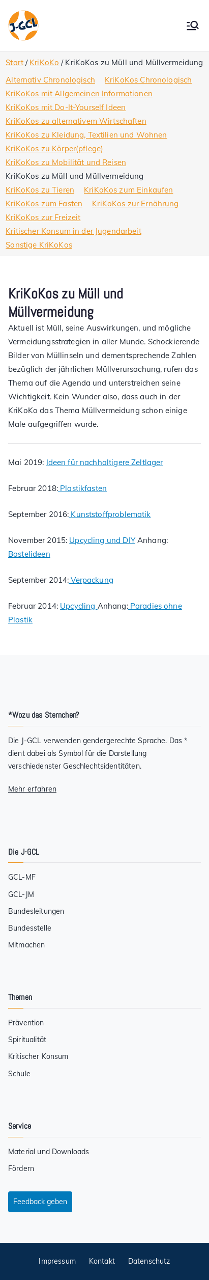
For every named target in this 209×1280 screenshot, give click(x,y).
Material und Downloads (48, 1151)
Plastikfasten (82, 488)
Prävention (26, 1022)
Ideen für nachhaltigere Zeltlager (104, 462)
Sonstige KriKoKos (39, 245)
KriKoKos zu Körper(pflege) (54, 148)
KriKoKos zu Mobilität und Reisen (66, 162)
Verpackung (91, 580)
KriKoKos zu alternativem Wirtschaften (76, 121)
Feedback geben (40, 1201)
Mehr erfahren (32, 789)
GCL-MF (22, 877)
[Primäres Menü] (193, 25)
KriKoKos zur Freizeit (43, 217)
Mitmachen (26, 944)
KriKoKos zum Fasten (44, 203)
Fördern (21, 1168)
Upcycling (79, 606)
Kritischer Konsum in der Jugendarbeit (73, 231)
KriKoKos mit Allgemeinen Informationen (79, 93)
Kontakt (102, 1261)
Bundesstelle (29, 928)
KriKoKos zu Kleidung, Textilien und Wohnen (86, 135)
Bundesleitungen (36, 911)
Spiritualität (27, 1039)
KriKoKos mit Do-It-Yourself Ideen (66, 107)
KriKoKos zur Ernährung (135, 203)
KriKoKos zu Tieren (40, 190)
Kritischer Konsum (38, 1056)
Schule (19, 1073)
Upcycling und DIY (102, 540)
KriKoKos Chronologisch (148, 80)
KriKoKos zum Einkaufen (128, 190)
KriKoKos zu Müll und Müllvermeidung (74, 176)
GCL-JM (21, 894)
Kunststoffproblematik (110, 514)
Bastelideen (29, 554)
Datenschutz (149, 1261)
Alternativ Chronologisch (50, 80)
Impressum (57, 1261)
